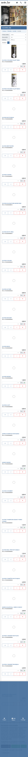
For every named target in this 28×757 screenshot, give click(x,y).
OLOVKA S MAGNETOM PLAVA (10, 635)
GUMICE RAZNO (6, 462)
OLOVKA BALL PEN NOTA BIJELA (10, 550)
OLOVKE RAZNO (6, 376)
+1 (10, 69)
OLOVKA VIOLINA (7, 260)
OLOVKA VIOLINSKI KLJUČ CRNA (11, 60)
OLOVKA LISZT (6, 405)
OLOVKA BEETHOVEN (8, 146)
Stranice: (4, 42)
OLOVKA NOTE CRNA (7, 232)
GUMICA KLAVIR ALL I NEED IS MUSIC (12, 607)
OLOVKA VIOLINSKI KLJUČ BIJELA (11, 88)
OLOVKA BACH (6, 346)
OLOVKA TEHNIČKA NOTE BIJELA (11, 578)
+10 (5, 69)
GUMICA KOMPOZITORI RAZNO (10, 433)
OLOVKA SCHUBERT (7, 491)
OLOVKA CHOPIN (6, 174)
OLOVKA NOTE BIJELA (8, 117)
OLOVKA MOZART (7, 318)
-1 (16, 69)
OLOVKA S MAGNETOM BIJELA (10, 664)
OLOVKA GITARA (6, 289)
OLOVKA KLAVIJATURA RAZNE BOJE (11, 203)
